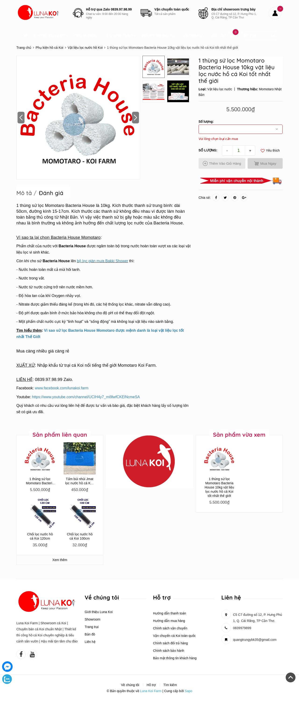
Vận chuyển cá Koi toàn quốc (174, 636)
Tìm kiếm (170, 685)
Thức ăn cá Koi (87, 36)
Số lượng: (208, 150)
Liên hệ (90, 642)
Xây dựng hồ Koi (121, 36)
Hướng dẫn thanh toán (169, 613)
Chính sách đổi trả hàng (170, 643)
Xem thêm (59, 560)
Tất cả (223, 36)
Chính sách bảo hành (168, 650)
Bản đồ (90, 634)
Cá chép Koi (194, 36)
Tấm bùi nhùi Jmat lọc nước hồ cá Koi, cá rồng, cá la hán (79, 483)
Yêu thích (270, 151)
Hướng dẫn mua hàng (169, 621)
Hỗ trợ (151, 685)
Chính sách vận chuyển (170, 628)
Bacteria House (72, 246)
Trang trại (92, 627)
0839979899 (242, 628)
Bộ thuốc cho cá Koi (50, 36)
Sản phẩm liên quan (59, 434)
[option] (78, 117)
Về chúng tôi (130, 685)
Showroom (92, 619)
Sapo (188, 691)
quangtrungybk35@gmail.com (255, 640)
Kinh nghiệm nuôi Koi (160, 36)
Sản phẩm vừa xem (239, 434)
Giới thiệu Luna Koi (99, 612)
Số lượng (206, 121)
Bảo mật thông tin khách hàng (174, 658)
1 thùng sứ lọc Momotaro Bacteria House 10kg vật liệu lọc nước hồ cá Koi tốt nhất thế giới (219, 487)
